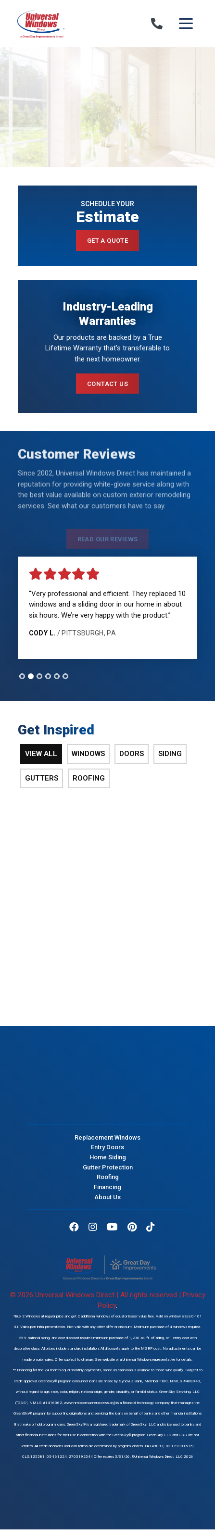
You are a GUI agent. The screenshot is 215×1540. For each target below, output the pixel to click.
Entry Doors (107, 1147)
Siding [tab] (170, 753)
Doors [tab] (131, 753)
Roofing (108, 1176)
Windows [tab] (88, 753)
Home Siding (107, 1157)
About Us (107, 1196)
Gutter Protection (108, 1166)
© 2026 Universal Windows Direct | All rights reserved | (96, 1295)
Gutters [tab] (41, 778)
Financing (107, 1186)
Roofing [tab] (89, 778)
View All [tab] (41, 753)
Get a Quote (107, 240)
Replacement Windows (107, 1137)
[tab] (22, 676)
